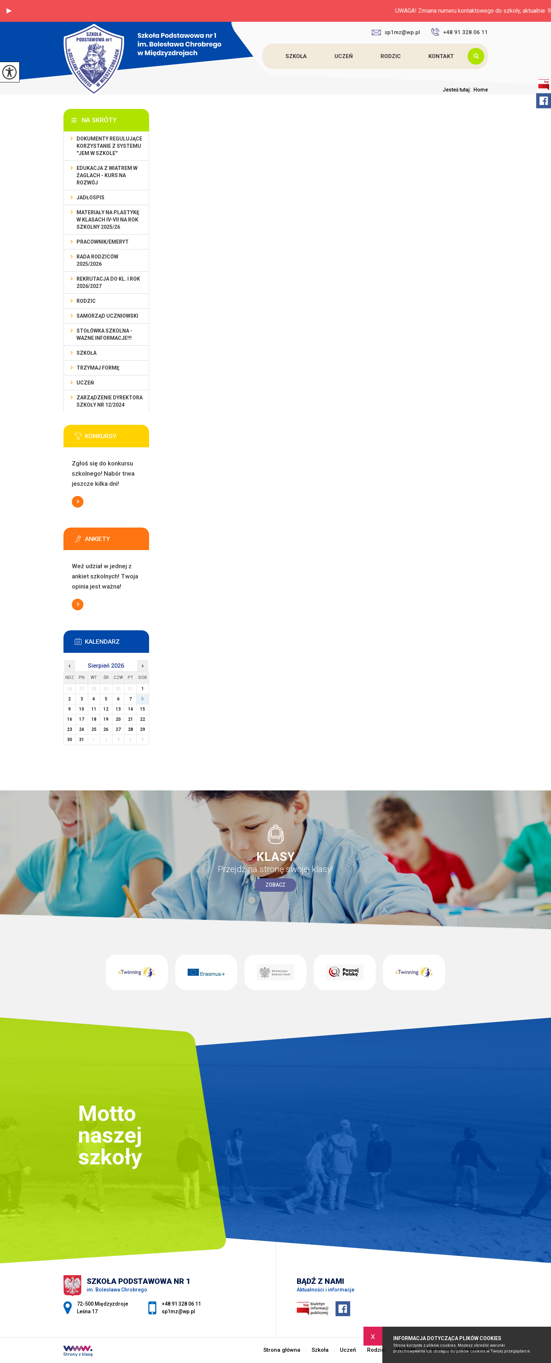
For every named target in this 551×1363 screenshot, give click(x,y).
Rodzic (391, 56)
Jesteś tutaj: (458, 89)
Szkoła (296, 56)
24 (81, 729)
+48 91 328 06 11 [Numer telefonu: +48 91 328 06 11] (181, 1304)
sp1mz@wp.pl (396, 32)
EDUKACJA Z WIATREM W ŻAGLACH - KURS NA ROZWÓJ (107, 175)
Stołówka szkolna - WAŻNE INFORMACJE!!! (104, 334)
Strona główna (263, 56)
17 (81, 719)
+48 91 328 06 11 (459, 32)
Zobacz (275, 885)
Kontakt (441, 56)
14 (130, 709)
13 (118, 709)
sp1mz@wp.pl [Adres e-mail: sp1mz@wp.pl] (178, 1311)
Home (480, 89)
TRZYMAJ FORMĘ (98, 368)
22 (142, 719)
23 (69, 729)
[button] (9, 11)
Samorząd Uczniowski (107, 316)
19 (105, 719)
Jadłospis (90, 197)
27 (118, 729)
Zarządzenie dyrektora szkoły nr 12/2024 (110, 401)
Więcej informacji (77, 502)
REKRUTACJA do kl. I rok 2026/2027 (108, 282)
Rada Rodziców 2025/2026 (97, 260)
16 (69, 719)
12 (105, 709)
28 (130, 729)
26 (105, 729)
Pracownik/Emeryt (103, 242)
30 (69, 739)
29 (142, 729)
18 (93, 719)
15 (142, 709)
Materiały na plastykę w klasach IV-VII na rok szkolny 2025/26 (108, 219)
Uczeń (343, 56)
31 (81, 739)
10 (81, 709)
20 (118, 719)
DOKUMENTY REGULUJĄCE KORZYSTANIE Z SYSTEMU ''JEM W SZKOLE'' (109, 146)
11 (93, 709)
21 (130, 719)
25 (93, 729)
